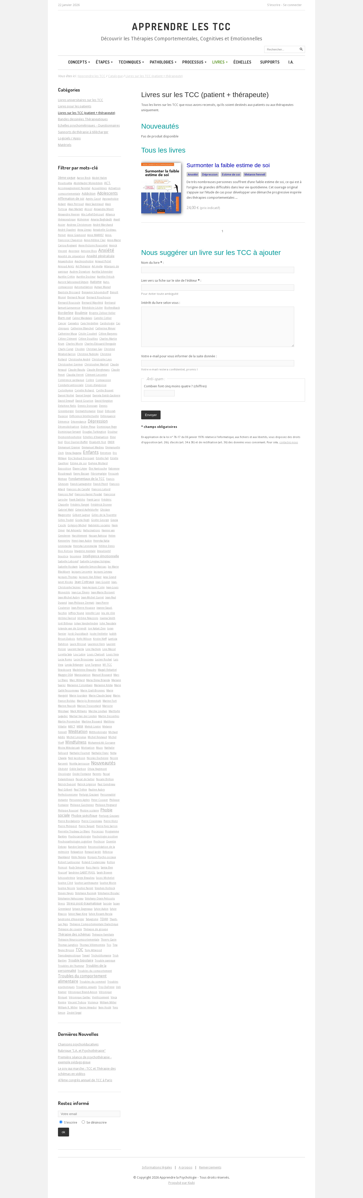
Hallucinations (91, 530)
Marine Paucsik (67, 705)
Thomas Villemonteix (92, 944)
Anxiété (193, 174)
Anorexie (74, 250)
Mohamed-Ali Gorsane (101, 742)
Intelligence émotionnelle (101, 556)
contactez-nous (288, 442)
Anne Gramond (76, 235)
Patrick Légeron (86, 784)
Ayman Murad (102, 286)
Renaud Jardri (93, 851)
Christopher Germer (70, 364)
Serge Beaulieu (86, 877)
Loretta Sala (65, 654)
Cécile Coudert (87, 333)
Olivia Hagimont (97, 768)
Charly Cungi (65, 348)
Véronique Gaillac (79, 997)
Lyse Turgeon (93, 664)
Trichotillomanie (101, 955)
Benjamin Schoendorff (95, 292)
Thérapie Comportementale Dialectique (94, 924)
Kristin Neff (100, 638)
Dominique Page (107, 426)
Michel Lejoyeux (76, 737)
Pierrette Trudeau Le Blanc (74, 831)
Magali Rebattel (107, 669)
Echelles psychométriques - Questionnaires (89, 125)
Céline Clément (67, 338)
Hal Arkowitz (73, 530)
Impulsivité (104, 550)
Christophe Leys (102, 359)
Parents (97, 773)
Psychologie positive (105, 836)
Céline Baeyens (108, 333)
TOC (79, 950)
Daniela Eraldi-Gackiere (106, 395)
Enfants (91, 452)
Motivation (88, 747)
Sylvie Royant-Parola (100, 913)
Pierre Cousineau (91, 821)
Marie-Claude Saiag (100, 695)
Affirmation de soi (71, 198)
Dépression (210, 174)
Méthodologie (98, 732)
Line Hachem (93, 649)
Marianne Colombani (80, 685)
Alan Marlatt (76, 209)
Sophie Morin (108, 882)
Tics (109, 944)
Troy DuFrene (106, 986)
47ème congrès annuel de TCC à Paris (85, 1080)
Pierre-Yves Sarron (106, 826)
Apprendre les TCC (181, 26)
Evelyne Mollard (98, 463)
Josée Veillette (99, 633)
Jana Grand (109, 576)
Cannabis (73, 323)
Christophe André (79, 359)
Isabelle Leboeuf (68, 561)
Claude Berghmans (98, 369)
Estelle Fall (102, 458)
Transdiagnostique (69, 955)
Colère (90, 380)
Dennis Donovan (88, 405)
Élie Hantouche (98, 468)
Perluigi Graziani (89, 794)
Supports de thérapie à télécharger (83, 132)
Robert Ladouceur (69, 862)
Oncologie (64, 773)
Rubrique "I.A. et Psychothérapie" (82, 1051)
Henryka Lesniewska (85, 545)
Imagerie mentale (85, 550)
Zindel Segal (74, 1012)
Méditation (77, 731)
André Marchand (103, 224)
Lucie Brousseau (84, 659)
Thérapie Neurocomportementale (78, 939)
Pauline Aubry (96, 789)
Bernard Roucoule (69, 302)
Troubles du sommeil (93, 981)
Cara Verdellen (89, 323)
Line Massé (109, 649)
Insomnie (75, 556)
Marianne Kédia (103, 685)
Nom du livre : (152, 263)
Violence (93, 1002)
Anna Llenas (84, 229)
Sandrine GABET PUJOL (82, 872)
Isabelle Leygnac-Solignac (95, 561)
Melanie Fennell (255, 174)
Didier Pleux (88, 426)
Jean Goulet (103, 581)
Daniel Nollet (66, 395)
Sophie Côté (65, 882)
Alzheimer (83, 219)
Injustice (63, 556)
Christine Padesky (88, 354)
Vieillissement (100, 997)
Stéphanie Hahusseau (70, 898)
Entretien (105, 452)
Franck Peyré (100, 483)
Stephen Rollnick (105, 888)
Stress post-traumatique (84, 903)
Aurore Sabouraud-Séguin (73, 281)
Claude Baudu (76, 369)
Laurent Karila (76, 649)
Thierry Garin (108, 939)
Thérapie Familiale (103, 934)
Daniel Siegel (83, 395)
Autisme (96, 282)
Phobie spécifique (84, 815)
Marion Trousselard (89, 705)
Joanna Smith (107, 618)
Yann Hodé (104, 1007)
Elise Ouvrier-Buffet (76, 442)
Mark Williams (78, 711)
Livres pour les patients (74, 106)
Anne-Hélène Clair (95, 240)
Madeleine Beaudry (84, 669)
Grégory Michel (77, 525)
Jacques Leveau (103, 571)
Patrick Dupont (67, 784)
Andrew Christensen (79, 224)
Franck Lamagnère (81, 483)
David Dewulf (66, 400)
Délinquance (107, 416)
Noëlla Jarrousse (79, 763)
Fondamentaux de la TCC (87, 479)
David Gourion (84, 400)
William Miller (108, 1002)
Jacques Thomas (67, 576)
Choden (80, 348)
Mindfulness (75, 742)
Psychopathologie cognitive (75, 841)
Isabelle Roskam (68, 566)
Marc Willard (77, 680)
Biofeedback (112, 307)
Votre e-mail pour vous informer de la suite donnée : (179, 356)
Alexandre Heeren (69, 214)
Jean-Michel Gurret (92, 597)
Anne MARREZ (95, 235)
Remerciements (210, 1167)
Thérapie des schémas (74, 934)
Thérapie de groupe (95, 929)
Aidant (62, 204)
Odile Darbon (77, 768)
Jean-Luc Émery (80, 592)
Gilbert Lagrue (81, 514)
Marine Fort (110, 700)
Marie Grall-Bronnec (92, 690)
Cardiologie (107, 323)
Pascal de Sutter (85, 779)
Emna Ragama (73, 452)
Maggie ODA (65, 674)
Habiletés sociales (99, 525)
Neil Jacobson (76, 757)
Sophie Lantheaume (86, 882)
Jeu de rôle (108, 613)
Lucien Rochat (103, 659)
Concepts (79, 62)
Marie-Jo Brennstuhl (89, 700)
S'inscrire (273, 5)
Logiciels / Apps (69, 138)
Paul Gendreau (106, 784)
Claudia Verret (75, 374)
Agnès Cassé (93, 198)
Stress (61, 903)
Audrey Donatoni (80, 271)
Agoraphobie (110, 198)
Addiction (89, 193)
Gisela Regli (82, 519)
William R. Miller (68, 1007)
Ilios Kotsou (65, 550)
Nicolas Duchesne (97, 757)
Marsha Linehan (97, 711)
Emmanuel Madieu (93, 447)
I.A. (291, 62)
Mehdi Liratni (93, 726)
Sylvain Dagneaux (82, 908)
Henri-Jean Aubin (82, 540)
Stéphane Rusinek (85, 893)
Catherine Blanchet (82, 328)
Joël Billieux (65, 623)
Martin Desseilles (108, 716)
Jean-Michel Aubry (69, 597)
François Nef (65, 494)
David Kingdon (104, 400)
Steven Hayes (66, 893)
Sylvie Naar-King (77, 913)
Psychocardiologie (79, 836)
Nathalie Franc (100, 752)
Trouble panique (105, 960)
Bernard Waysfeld (92, 302)
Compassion (103, 380)
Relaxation (77, 851)
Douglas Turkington (94, 431)
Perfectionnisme (68, 794)
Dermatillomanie (85, 411)
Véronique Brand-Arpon (82, 992)
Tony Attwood (93, 950)
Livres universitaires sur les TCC (80, 100)
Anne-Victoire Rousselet (93, 245)
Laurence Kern (96, 644)
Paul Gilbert (65, 789)
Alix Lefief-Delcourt (92, 214)
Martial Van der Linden (83, 716)
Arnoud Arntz (66, 266)
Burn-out (64, 318)
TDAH (104, 919)
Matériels (64, 145)
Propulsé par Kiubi (181, 1183)
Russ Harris (92, 867)
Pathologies (163, 62)
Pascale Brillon (105, 779)
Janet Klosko (65, 581)
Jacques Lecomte (82, 571)
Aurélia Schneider (102, 271)
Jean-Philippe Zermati (81, 602)
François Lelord (101, 489)
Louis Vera (112, 654)
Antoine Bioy (89, 250)
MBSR (80, 726)
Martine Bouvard (92, 721)
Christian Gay (94, 348)
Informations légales (157, 1167)
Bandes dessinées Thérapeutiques (83, 119)
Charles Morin (74, 343)
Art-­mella (97, 266)
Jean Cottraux (84, 582)
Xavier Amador (88, 1007)
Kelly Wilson (84, 638)
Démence (63, 421)
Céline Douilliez (88, 338)
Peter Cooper (99, 799)
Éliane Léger (80, 468)
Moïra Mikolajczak (69, 747)
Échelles (242, 62)
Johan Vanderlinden (86, 623)
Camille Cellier (103, 317)
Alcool (88, 209)
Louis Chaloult (96, 654)
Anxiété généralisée (100, 256)
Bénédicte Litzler (92, 307)
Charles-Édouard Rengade (100, 343)
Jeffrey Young (76, 613)
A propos (185, 1167)
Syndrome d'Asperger (71, 919)
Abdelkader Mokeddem (88, 183)
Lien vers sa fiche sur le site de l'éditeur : (171, 280)
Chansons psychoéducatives (78, 1044)
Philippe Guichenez (82, 804)
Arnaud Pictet (103, 261)
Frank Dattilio (77, 499)
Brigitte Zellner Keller (102, 312)
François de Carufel (78, 489)
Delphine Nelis (67, 405)
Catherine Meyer (105, 328)
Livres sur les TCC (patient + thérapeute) (205, 95)
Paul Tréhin (80, 789)
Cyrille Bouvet (104, 390)
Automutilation (83, 286)
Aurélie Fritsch (105, 276)
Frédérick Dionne (101, 504)
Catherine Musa (67, 333)
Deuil (100, 411)
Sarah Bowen (104, 872)
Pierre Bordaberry (69, 821)
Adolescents (107, 193)
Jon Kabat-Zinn (97, 628)
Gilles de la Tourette (104, 514)
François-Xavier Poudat (88, 494)
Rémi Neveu (78, 857)
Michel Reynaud (97, 737)
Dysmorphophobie (69, 437)
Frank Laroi (93, 499)
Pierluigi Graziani (109, 815)
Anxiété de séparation (71, 256)
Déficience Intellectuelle (84, 416)
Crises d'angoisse (95, 385)
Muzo (99, 747)
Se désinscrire (96, 1122)
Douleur (112, 431)
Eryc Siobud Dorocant (81, 458)
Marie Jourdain (78, 695)
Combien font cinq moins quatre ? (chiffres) (175, 386)
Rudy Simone (76, 867)
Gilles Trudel (66, 519)
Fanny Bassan (81, 473)
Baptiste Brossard (69, 292)
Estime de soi (231, 174)
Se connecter (292, 5)
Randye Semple (77, 846)
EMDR (111, 442)
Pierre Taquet (87, 826)
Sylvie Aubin (101, 908)
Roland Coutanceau (93, 862)
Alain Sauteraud (94, 204)
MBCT (71, 726)
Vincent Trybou (77, 1002)
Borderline (65, 313)
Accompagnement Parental (74, 188)
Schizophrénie (66, 877)
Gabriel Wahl (66, 509)
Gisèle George (100, 519)
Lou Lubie (79, 654)
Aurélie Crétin (66, 276)
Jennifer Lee (92, 613)
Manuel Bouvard (102, 674)
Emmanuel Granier (69, 447)
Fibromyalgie (99, 473)
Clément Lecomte (96, 374)
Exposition (64, 468)
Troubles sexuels (86, 986)
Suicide (107, 903)
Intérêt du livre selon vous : (160, 303)
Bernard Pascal (76, 297)
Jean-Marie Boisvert (103, 592)
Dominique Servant (69, 431)
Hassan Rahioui (98, 535)
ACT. (107, 183)
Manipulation (82, 674)
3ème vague (66, 178)
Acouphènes (99, 188)
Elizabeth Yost (97, 442)
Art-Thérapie (83, 266)
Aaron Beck (83, 177)
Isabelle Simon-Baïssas (92, 566)
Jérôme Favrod (67, 618)
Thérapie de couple (70, 929)
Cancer (62, 323)
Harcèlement (79, 535)
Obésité (63, 768)
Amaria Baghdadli (101, 219)
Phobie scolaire (89, 810)
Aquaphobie (65, 261)
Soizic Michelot (105, 877)
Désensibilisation (68, 426)
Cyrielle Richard (85, 390)
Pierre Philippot (67, 826)
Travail (86, 955)
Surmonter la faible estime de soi (228, 165)
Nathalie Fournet (80, 752)
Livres (220, 62)
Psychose (99, 841)
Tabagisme (92, 919)
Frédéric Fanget (79, 504)
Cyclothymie (65, 390)
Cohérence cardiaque (71, 380)
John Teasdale (108, 623)
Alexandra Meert (104, 209)
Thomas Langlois (68, 944)
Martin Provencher (69, 721)
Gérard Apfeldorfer (87, 509)
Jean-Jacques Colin (93, 587)
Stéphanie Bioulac (108, 893)
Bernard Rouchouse (98, 297)
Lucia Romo (65, 659)
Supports (270, 62)
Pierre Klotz (111, 821)
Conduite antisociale (70, 385)
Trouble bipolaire (80, 960)
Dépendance (78, 421)
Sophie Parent (85, 888)
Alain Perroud (75, 204)
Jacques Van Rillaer (90, 576)
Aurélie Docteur (86, 276)
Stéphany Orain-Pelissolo (100, 898)
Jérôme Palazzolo (87, 618)
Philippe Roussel (68, 810)
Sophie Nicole (66, 888)
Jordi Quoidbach (78, 633)
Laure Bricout (78, 644)
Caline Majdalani (82, 317)
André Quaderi (67, 229)
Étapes (104, 62)
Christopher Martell (96, 364)
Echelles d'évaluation (95, 437)
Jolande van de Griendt (72, 628)
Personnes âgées (79, 799)
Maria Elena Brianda (98, 680)
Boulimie (81, 313)
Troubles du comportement (95, 970)
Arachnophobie (84, 261)
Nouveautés (103, 763)
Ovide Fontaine (81, 773)
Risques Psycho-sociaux (101, 857)
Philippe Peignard (106, 804)
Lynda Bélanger (74, 664)
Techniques (131, 62)
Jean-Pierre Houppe (83, 607)
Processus (194, 62)
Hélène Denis (107, 545)
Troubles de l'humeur (71, 965)
